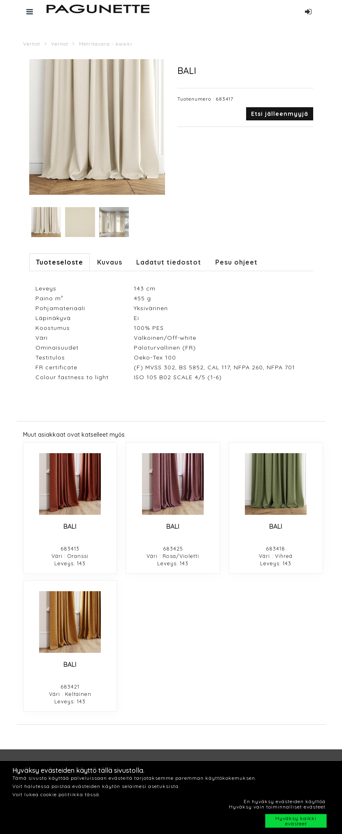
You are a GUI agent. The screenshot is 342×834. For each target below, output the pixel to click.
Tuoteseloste (59, 262)
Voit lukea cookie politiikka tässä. (56, 794)
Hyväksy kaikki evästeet (295, 821)
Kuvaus (109, 262)
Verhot (31, 44)
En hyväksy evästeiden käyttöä (285, 801)
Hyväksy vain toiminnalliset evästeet (277, 806)
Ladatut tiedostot (168, 262)
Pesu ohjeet (236, 262)
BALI (70, 526)
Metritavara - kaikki (105, 44)
